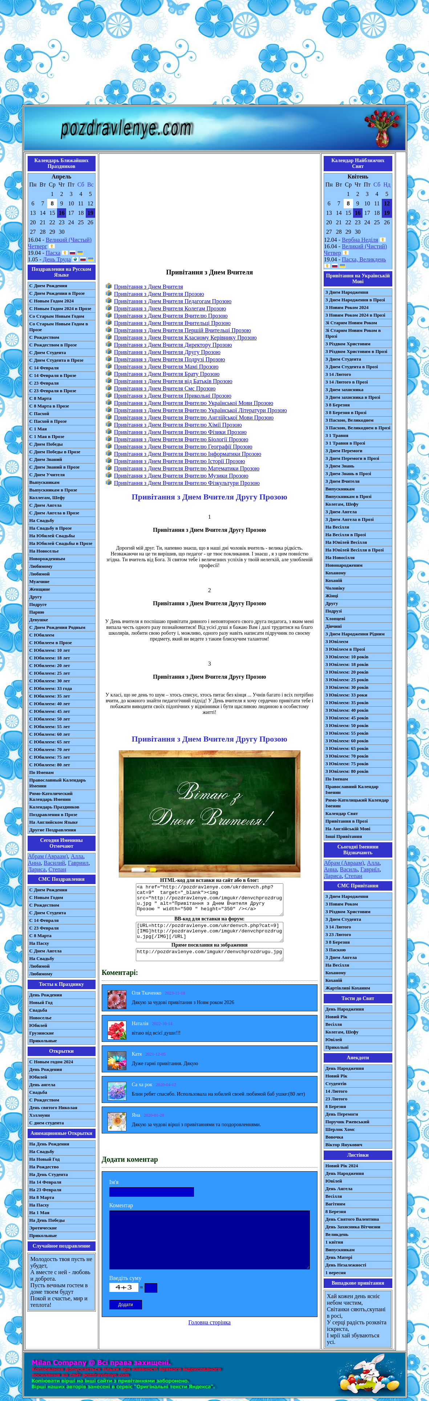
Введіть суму (125, 1278)
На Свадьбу (41, 520)
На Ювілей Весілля (346, 542)
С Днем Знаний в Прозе (54, 467)
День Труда (57, 259)
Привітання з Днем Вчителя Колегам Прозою (170, 308)
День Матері (338, 1257)
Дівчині (333, 626)
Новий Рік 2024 (341, 1165)
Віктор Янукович (344, 1144)
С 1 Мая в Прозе (47, 436)
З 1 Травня (336, 435)
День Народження (344, 1009)
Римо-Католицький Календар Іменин (357, 802)
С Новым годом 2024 (51, 1061)
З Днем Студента (343, 359)
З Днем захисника (344, 389)
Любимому (41, 566)
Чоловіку (335, 588)
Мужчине (39, 581)
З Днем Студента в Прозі (351, 366)
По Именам (41, 772)
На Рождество (44, 1166)
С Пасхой (39, 413)
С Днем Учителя (47, 474)
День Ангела (339, 1188)
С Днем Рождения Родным (57, 627)
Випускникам (340, 488)
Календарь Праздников (54, 807)
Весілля (333, 1024)
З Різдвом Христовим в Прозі (356, 351)
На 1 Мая (39, 1212)
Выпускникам (44, 482)
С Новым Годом (46, 897)
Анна (34, 863)
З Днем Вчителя (342, 481)
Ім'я (114, 1182)
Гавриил (78, 863)
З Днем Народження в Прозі (355, 299)
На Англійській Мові (348, 828)
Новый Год (41, 1002)
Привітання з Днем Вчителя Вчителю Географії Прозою (183, 446)
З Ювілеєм (336, 641)
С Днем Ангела (45, 505)
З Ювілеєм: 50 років (347, 725)
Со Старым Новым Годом (56, 316)
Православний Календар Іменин (352, 789)
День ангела (42, 1084)
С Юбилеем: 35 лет (49, 696)
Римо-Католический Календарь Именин (51, 796)
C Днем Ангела (45, 951)
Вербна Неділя (360, 240)
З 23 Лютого (338, 934)
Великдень (336, 1234)
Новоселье (40, 1017)
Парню (36, 612)
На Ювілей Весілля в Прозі (354, 550)
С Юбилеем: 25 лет (49, 673)
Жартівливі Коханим (347, 988)
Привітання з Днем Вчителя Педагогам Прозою (173, 301)
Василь (348, 869)
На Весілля (337, 527)
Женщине (39, 589)
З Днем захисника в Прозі (352, 397)
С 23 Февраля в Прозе (52, 390)
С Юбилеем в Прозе (50, 642)
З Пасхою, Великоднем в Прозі (357, 427)
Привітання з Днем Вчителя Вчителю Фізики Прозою (180, 432)
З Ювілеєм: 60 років (347, 740)
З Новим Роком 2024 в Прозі (355, 315)
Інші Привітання (343, 836)
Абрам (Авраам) (48, 856)
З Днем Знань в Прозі (348, 473)
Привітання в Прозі (346, 821)
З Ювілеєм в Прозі (345, 649)
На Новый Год (44, 1159)
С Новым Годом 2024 (51, 301)
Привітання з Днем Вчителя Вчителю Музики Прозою (181, 476)
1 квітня (334, 1242)
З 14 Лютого (338, 374)
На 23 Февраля (45, 1189)
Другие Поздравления (52, 829)
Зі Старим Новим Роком (351, 322)
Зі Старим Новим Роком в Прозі (353, 333)
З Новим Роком (341, 904)
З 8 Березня (337, 405)
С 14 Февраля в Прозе (52, 375)
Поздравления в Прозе (53, 814)
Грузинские (41, 1033)
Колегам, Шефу (342, 504)
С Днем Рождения (48, 285)
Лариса (37, 869)
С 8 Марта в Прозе (49, 406)
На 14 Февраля (45, 1182)
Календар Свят (341, 813)
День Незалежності (345, 1265)
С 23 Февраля (44, 383)
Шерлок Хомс (340, 1129)
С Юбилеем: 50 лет (49, 719)
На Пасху (39, 943)
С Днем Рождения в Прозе (57, 293)
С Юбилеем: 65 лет (49, 741)
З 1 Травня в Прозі (345, 443)
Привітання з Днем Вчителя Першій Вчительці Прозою (182, 330)
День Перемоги (341, 1114)
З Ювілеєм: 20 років (347, 672)
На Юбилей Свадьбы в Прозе (61, 543)
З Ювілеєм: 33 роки (346, 695)
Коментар (121, 1205)
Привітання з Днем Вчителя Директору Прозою (173, 345)
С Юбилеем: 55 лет (49, 726)
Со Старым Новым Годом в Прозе (58, 326)
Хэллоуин (39, 1115)
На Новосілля (340, 557)
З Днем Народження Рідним (355, 634)
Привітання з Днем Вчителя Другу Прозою (167, 352)
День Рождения (45, 994)
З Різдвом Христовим (348, 343)
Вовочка (334, 1137)
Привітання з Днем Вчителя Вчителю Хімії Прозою (178, 425)
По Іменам (336, 779)
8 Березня (335, 1106)
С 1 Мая (38, 428)
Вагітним (335, 1204)
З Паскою (335, 949)
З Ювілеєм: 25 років (347, 679)
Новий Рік (336, 1016)
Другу (35, 596)
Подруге (38, 604)
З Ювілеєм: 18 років (347, 664)
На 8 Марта (41, 1197)
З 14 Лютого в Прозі (346, 382)
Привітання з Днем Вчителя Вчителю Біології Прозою (181, 439)
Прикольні (337, 1047)
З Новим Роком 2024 (347, 307)
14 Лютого (336, 1091)
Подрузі (333, 611)
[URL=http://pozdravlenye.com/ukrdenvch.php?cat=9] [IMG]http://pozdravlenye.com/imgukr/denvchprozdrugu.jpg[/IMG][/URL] (209, 932)
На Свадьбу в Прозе (50, 528)
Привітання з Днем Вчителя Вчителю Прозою (171, 316)
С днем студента (46, 1122)
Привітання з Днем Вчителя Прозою (159, 294)
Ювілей (333, 1039)
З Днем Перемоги (344, 450)
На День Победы (47, 1220)
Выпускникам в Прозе (53, 490)
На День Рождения (49, 1144)
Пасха (53, 253)
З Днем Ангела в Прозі (349, 519)
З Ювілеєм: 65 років (347, 748)
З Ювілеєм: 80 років (347, 771)
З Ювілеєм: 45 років (347, 717)
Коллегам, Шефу (47, 497)
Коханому (335, 572)
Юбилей (38, 1025)
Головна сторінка (210, 1322)
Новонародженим (344, 565)
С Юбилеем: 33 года (50, 688)
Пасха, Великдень (364, 259)
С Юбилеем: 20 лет (49, 665)
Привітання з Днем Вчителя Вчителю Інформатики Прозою (188, 454)
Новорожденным (47, 558)
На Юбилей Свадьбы (52, 535)
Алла (77, 856)
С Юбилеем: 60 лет (49, 734)
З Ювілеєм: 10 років (347, 656)
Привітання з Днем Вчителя (148, 287)
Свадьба (38, 1010)
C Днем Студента (47, 912)
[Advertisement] (214, 54)
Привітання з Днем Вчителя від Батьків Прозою (173, 381)
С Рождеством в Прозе (53, 345)
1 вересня (335, 1272)
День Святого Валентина (352, 1219)
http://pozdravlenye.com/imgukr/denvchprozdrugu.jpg (209, 954)
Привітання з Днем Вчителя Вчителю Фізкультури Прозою (187, 483)
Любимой (39, 574)
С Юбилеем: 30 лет (49, 680)
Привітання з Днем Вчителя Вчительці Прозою (172, 323)
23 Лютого (336, 1098)
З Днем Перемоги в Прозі (352, 458)
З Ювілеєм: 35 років (347, 702)
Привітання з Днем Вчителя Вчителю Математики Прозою (186, 468)
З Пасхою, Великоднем (349, 420)
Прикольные (43, 1040)
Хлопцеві (335, 618)
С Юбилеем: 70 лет (49, 749)
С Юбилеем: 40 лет (49, 703)
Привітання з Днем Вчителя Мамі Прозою (166, 367)
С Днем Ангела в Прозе (54, 512)
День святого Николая (53, 1107)
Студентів (336, 1083)
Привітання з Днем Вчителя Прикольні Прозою (172, 396)
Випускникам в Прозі (348, 496)
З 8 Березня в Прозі (346, 412)
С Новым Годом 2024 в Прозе (60, 308)
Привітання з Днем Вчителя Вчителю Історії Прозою (179, 461)
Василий (54, 863)
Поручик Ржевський (347, 1121)
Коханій (333, 580)
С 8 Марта (40, 398)
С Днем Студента (47, 352)
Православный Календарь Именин (57, 782)
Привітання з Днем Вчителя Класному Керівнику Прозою (185, 337)
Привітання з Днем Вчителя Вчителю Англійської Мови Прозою (194, 417)
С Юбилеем (41, 635)
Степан (57, 869)
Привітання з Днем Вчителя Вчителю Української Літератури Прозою (200, 410)
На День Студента (48, 1174)
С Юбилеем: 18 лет (49, 658)
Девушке (38, 619)
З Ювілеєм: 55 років (347, 733)
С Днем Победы (46, 444)
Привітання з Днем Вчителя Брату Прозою (167, 374)
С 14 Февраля (44, 367)
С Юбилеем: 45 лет (49, 711)
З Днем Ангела (341, 511)
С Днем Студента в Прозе (56, 360)
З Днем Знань (340, 466)
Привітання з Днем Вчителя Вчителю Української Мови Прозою (193, 403)
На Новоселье (44, 551)
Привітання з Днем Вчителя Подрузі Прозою (169, 359)
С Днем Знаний (45, 459)
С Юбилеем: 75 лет (49, 757)
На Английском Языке (53, 822)
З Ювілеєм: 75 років (347, 763)
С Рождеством (44, 337)
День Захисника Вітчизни (352, 1226)
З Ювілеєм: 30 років (347, 687)
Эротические (43, 1228)
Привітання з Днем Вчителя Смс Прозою (165, 388)
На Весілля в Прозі (345, 534)
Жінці (331, 595)
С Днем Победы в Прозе (55, 451)
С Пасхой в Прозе (48, 421)
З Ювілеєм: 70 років (347, 756)
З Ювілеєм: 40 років (347, 710)
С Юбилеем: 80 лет (49, 764)
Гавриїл (370, 869)
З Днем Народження (346, 292)
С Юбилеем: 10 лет (49, 650)
